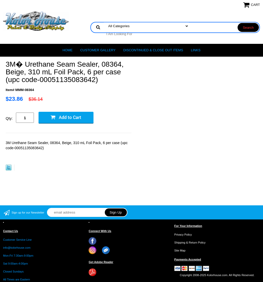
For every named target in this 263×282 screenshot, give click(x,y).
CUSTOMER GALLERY (98, 50)
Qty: (9, 118)
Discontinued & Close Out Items (153, 50)
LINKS (196, 50)
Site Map (179, 250)
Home (67, 50)
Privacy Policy (183, 234)
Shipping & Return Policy (190, 242)
